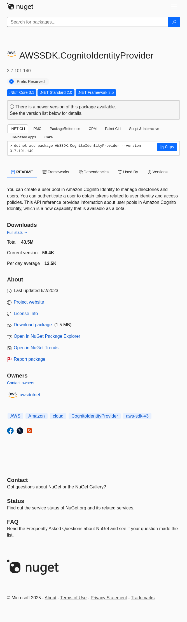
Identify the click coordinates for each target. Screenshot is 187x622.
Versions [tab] (158, 172)
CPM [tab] (93, 129)
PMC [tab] (37, 129)
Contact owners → (23, 383)
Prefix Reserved (31, 81)
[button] (167, 147)
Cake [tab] (49, 137)
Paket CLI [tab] (113, 129)
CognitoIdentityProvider (94, 416)
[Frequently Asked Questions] (12, 522)
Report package (29, 359)
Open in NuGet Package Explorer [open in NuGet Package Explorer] (47, 336)
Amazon (36, 416)
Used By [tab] (128, 172)
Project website (29, 302)
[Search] (174, 22)
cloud (58, 416)
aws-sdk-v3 (137, 416)
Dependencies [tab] (94, 172)
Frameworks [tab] (56, 172)
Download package (33, 324)
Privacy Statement (109, 597)
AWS (15, 416)
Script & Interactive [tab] (144, 129)
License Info (26, 313)
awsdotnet (30, 394)
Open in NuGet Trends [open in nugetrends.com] (36, 347)
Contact (17, 480)
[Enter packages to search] (88, 22)
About (51, 597)
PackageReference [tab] (65, 129)
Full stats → (17, 232)
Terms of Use (73, 597)
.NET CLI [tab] (17, 129)
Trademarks (143, 597)
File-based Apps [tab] (23, 137)
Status (15, 501)
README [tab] (22, 172)
